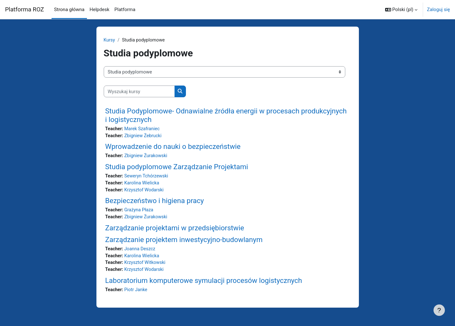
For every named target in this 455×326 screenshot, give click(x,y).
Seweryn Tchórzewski (147, 177)
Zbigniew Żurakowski (147, 157)
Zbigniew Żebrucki (144, 136)
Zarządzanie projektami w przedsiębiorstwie (174, 230)
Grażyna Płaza (140, 212)
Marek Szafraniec (143, 129)
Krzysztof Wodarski (145, 191)
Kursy (109, 40)
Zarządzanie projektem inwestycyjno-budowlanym (184, 242)
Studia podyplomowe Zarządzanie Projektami (176, 167)
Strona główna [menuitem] (69, 9)
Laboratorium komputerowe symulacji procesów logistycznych (203, 283)
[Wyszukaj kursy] (139, 92)
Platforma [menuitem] (124, 9)
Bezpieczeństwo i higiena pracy (154, 202)
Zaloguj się (438, 9)
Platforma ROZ (24, 9)
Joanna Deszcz (141, 251)
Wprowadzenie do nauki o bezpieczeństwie (173, 147)
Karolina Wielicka (143, 184)
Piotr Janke (137, 293)
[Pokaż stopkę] (439, 310)
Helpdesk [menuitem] (99, 9)
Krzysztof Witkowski (146, 265)
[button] (401, 9)
